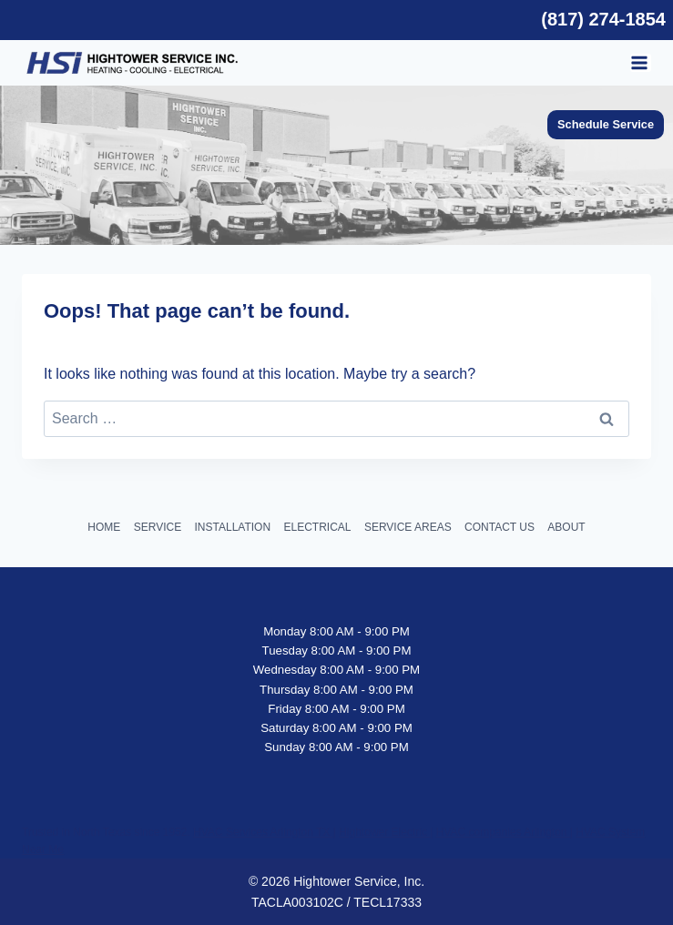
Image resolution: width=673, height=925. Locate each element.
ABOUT (566, 527)
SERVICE (157, 527)
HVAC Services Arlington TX (263, 832)
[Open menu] (640, 63)
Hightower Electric (384, 832)
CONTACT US (499, 527)
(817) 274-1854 (603, 19)
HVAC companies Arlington (503, 832)
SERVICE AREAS (408, 527)
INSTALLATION (233, 527)
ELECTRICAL (317, 527)
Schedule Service (605, 124)
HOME (103, 527)
